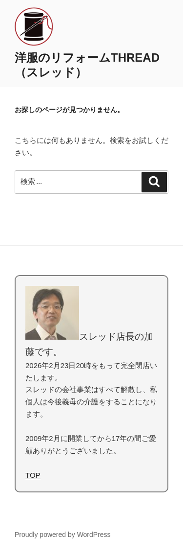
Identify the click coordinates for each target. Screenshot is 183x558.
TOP (33, 475)
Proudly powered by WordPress (63, 534)
